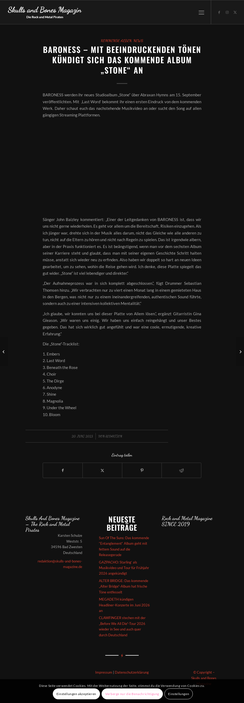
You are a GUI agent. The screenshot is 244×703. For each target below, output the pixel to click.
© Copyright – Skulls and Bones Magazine (203, 678)
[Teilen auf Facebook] (62, 470)
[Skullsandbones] (45, 12)
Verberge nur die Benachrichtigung (132, 694)
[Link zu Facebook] (219, 12)
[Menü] (201, 12)
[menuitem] (201, 12)
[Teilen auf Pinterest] (142, 470)
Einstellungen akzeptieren (76, 694)
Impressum (103, 672)
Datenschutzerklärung (132, 672)
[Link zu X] (235, 12)
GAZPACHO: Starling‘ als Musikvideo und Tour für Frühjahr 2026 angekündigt (124, 568)
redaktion (114, 436)
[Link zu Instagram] (227, 12)
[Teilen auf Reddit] (181, 470)
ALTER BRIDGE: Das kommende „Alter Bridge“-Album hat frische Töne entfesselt (123, 586)
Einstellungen (178, 694)
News (138, 41)
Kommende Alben (116, 41)
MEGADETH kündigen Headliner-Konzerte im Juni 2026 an (124, 605)
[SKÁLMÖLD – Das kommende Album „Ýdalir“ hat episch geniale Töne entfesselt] (4, 351)
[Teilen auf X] (102, 470)
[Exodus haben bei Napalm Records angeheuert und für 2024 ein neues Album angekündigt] (240, 351)
